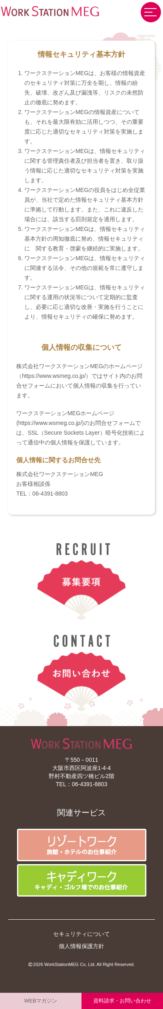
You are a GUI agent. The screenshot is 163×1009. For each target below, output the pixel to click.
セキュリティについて (81, 934)
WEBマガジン (41, 1001)
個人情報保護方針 (81, 946)
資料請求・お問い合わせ (122, 1001)
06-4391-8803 (89, 784)
